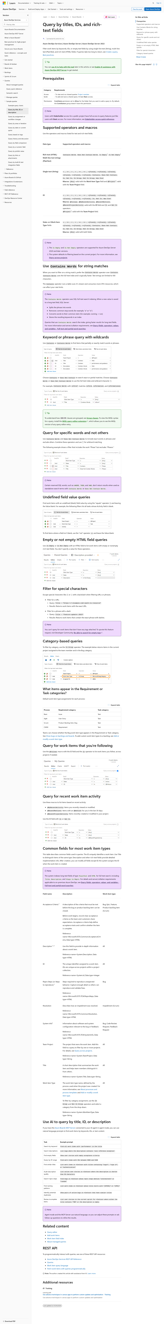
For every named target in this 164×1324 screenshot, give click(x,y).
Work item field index (55, 1238)
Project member (83, 94)
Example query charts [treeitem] (15, 105)
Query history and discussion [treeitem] (18, 139)
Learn (45, 17)
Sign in (158, 3)
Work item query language (57, 1265)
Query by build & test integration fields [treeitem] (15, 163)
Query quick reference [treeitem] (14, 89)
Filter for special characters (146, 50)
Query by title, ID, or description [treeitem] (15, 110)
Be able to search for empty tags (87, 632)
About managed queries (56, 1241)
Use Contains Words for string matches (147, 28)
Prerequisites (141, 21)
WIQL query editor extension (74, 421)
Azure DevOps (64, 17)
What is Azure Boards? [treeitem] (12, 38)
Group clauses (92, 418)
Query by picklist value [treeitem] (16, 151)
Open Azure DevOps (153, 9)
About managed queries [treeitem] (14, 85)
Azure (53, 17)
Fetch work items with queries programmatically (66, 1268)
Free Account (137, 9)
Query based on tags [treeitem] (15, 134)
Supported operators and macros (148, 24)
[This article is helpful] (153, 64)
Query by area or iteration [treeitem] (17, 123)
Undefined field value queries (147, 42)
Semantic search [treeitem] (12, 93)
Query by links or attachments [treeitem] (14, 156)
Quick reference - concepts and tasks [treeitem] (16, 54)
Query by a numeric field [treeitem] (16, 147)
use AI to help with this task (62, 67)
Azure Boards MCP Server (65, 1128)
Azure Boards (76, 17)
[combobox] (15, 20)
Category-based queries (145, 53)
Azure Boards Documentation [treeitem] (15, 29)
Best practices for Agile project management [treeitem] (15, 43)
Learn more (92, 1273)
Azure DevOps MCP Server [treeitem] (14, 33)
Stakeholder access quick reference (99, 119)
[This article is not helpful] (156, 64)
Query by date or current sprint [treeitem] (17, 129)
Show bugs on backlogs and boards (60, 736)
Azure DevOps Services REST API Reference (64, 1259)
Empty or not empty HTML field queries (148, 46)
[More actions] (119, 17)
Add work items (53, 1235)
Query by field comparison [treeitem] (17, 143)
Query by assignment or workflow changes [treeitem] (16, 117)
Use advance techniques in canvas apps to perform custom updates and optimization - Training (76, 1295)
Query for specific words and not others (148, 38)
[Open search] (153, 3)
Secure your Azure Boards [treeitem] (14, 49)
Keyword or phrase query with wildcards (147, 33)
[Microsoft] (4, 3)
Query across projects (58, 257)
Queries (50, 1262)
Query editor (52, 1232)
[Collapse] (28, 15)
